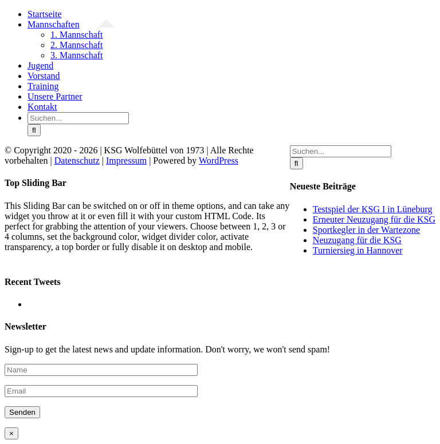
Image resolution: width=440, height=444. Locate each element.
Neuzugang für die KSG (357, 240)
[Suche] (34, 130)
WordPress (218, 160)
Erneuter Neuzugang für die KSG (374, 219)
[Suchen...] (78, 118)
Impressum (126, 160)
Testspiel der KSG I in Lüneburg (373, 209)
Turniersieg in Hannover (358, 250)
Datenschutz (77, 160)
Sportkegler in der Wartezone (366, 230)
